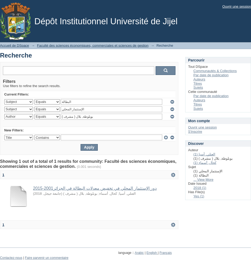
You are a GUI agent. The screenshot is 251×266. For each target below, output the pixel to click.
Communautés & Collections (215, 71)
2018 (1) (199, 188)
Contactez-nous (11, 258)
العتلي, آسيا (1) (204, 154)
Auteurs (199, 79)
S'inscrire (195, 132)
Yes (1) (198, 196)
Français (166, 253)
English (152, 253)
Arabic (139, 253)
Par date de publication (211, 75)
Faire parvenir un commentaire (46, 258)
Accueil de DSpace (14, 46)
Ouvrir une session (236, 6)
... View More (203, 180)
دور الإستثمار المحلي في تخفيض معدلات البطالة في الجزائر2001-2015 (95, 188)
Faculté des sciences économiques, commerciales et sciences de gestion (92, 46)
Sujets (198, 87)
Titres (197, 84)
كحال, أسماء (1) (204, 163)
